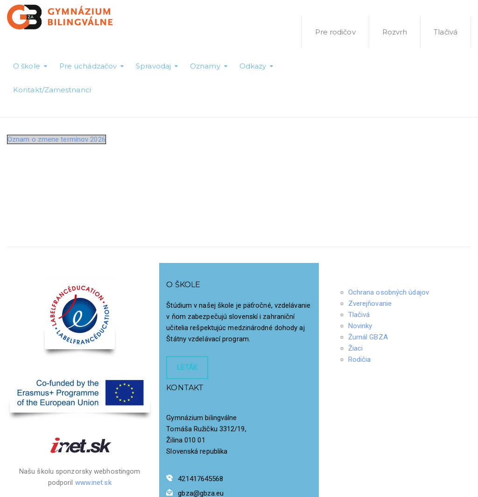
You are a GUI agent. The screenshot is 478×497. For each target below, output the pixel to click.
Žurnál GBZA (368, 337)
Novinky (360, 326)
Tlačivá (445, 32)
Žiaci (355, 348)
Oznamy (205, 66)
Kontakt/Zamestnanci (52, 89)
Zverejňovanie (370, 303)
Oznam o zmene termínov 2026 (56, 139)
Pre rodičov (335, 32)
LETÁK (187, 367)
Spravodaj (153, 66)
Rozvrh (395, 32)
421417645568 (200, 479)
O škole (26, 66)
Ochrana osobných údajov (388, 292)
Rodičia (359, 359)
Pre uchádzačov (88, 66)
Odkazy (253, 66)
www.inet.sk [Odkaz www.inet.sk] (93, 482)
